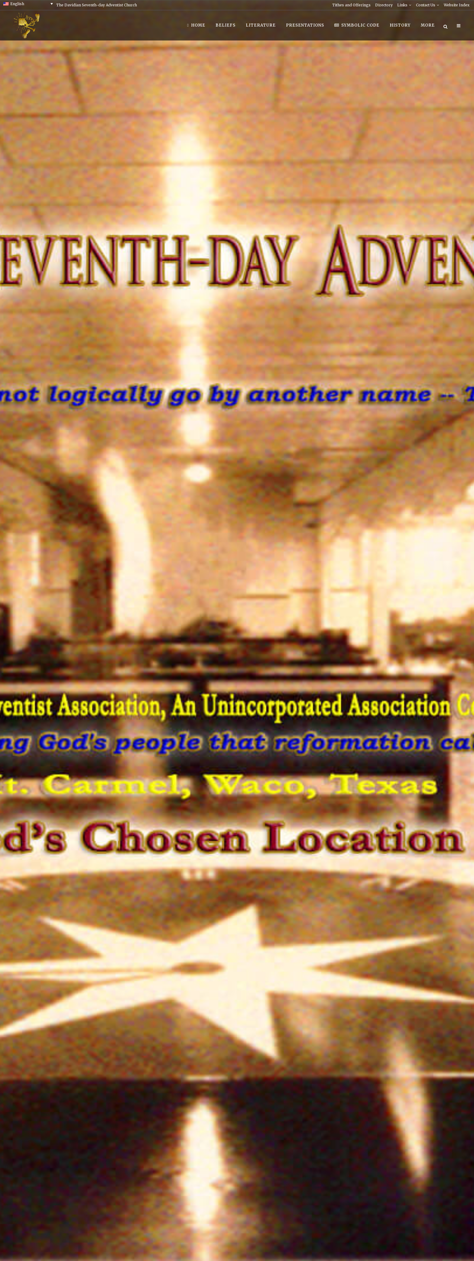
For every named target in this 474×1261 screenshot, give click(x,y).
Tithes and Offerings (351, 5)
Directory (384, 5)
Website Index (456, 5)
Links (402, 5)
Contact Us (425, 5)
